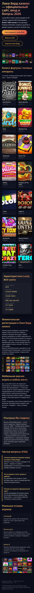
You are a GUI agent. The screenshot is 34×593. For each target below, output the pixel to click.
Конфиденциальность (7, 582)
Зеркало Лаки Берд (12, 44)
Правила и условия (7, 581)
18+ (16, 582)
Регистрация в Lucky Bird (14, 32)
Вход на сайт (10, 38)
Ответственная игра (18, 581)
